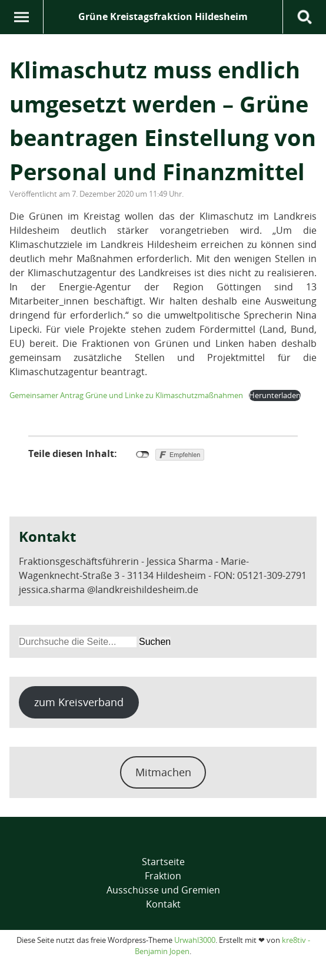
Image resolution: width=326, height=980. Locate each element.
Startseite (163, 861)
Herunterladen (275, 395)
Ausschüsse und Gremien (163, 889)
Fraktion (163, 875)
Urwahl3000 (194, 940)
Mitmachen (163, 772)
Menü (21, 16)
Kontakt (163, 904)
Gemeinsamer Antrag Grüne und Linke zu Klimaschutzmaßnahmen (126, 395)
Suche (304, 16)
